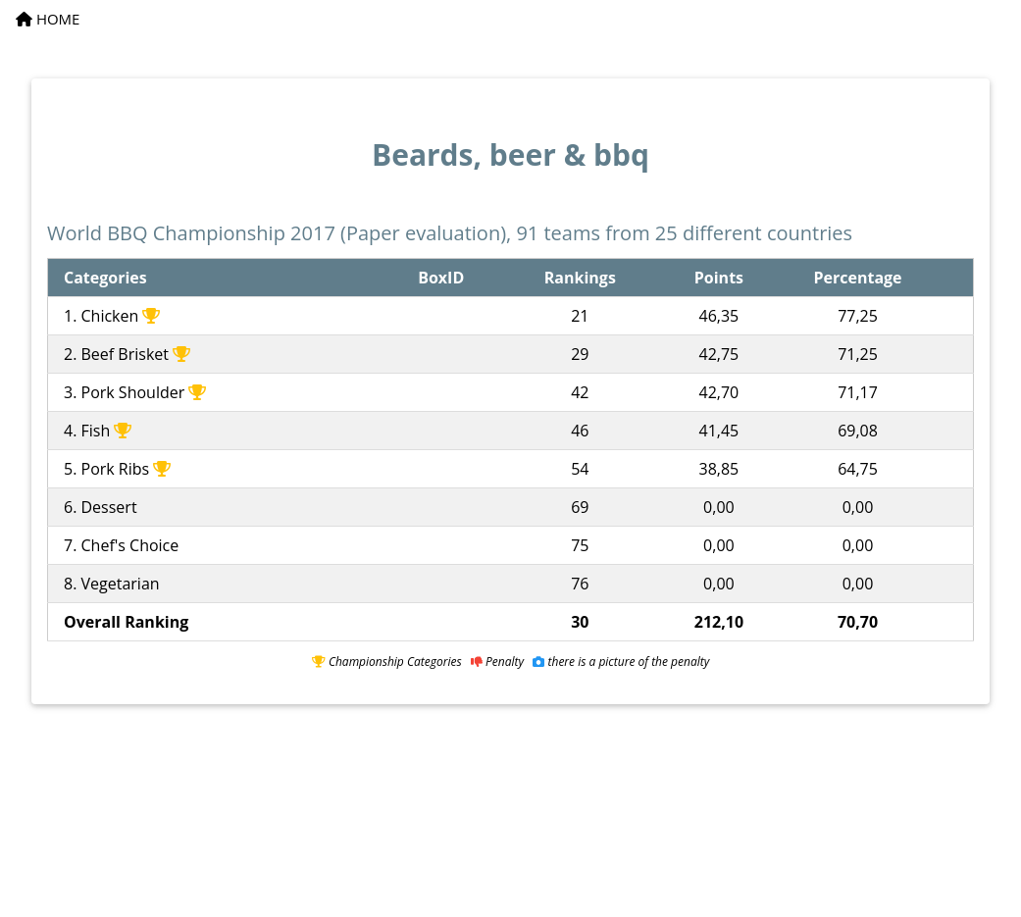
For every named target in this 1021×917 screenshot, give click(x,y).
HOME (47, 18)
